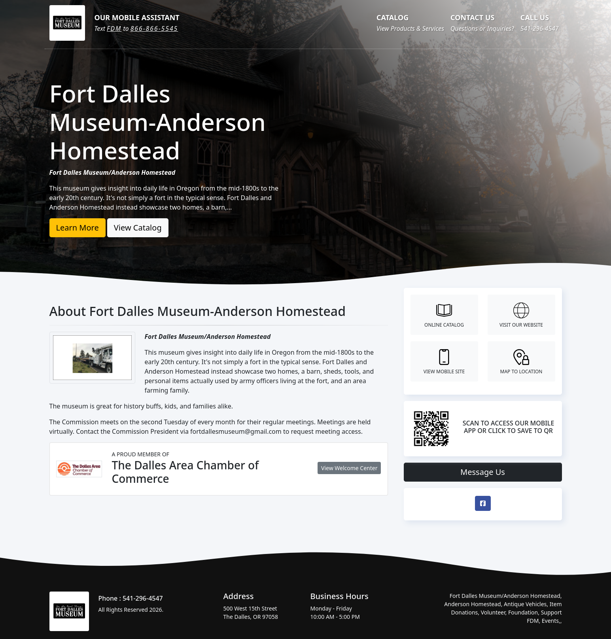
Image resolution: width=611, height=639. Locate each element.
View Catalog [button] (138, 227)
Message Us (482, 472)
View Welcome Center (349, 468)
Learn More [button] (77, 227)
